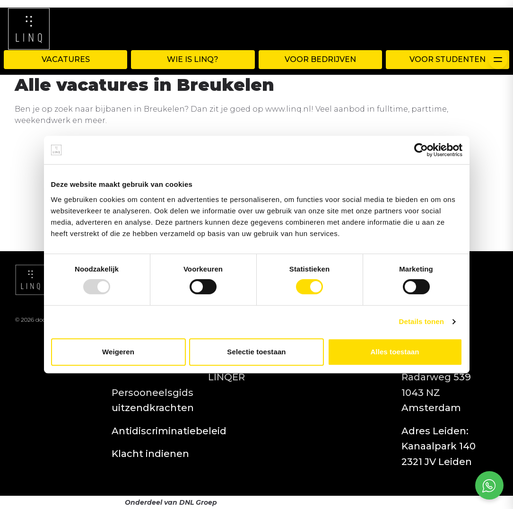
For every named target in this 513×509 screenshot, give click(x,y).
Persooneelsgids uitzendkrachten (153, 400)
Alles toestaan (394, 352)
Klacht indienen (150, 453)
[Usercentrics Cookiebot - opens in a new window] (421, 150)
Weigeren (118, 352)
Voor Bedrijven (320, 59)
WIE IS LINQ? (192, 59)
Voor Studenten (447, 59)
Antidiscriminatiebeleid (169, 431)
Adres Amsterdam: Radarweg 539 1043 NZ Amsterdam (436, 377)
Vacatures (66, 59)
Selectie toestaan (256, 352)
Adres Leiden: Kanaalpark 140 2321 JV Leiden (438, 446)
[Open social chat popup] (489, 485)
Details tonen (421, 321)
